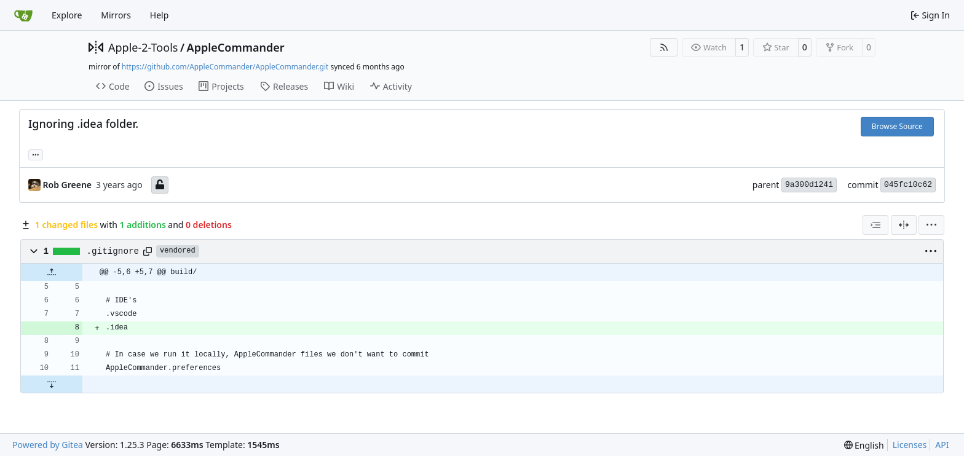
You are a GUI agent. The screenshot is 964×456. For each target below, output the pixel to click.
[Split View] (904, 225)
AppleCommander (236, 47)
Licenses (910, 444)
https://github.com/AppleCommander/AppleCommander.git (225, 66)
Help (159, 15)
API (942, 444)
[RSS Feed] (664, 47)
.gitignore (113, 251)
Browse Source (897, 126)
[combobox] (875, 225)
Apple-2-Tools (143, 47)
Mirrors (116, 15)
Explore (67, 15)
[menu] (931, 225)
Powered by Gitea (47, 444)
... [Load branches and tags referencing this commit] (35, 153)
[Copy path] (147, 251)
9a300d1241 (809, 184)
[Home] (23, 15)
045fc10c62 (908, 184)
